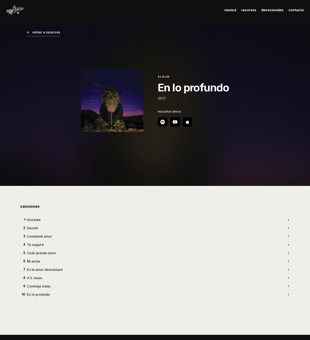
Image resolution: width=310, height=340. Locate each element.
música (230, 10)
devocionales (272, 10)
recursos (248, 10)
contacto (296, 10)
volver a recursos (43, 32)
